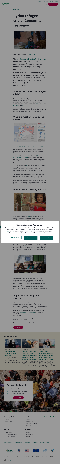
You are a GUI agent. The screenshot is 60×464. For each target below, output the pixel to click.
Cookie (12, 231)
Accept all (46, 237)
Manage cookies (15, 237)
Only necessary (30, 237)
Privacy (7, 231)
